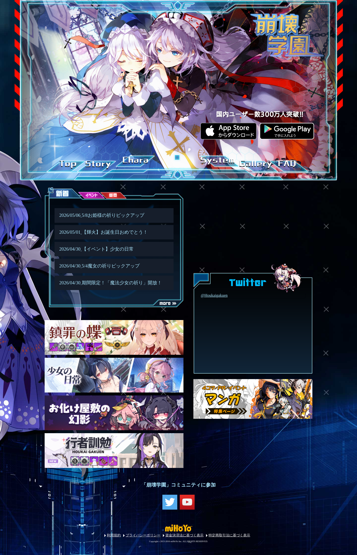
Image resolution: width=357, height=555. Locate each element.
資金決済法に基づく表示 (184, 535)
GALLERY (253, 162)
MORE (161, 311)
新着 (66, 197)
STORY (98, 162)
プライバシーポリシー (143, 535)
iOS (228, 131)
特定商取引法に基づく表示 (229, 535)
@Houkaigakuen (214, 295)
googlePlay (286, 131)
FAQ (284, 162)
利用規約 (114, 535)
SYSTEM (216, 162)
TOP (67, 162)
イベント (87, 197)
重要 (108, 197)
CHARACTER (134, 162)
